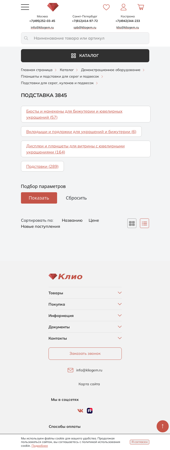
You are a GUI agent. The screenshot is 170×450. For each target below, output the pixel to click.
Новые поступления (40, 226)
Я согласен (140, 442)
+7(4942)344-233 (127, 21)
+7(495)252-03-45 (42, 21)
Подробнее (40, 445)
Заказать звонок (85, 353)
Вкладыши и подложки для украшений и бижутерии (81, 131)
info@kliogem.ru (89, 370)
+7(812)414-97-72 (85, 21)
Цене (94, 220)
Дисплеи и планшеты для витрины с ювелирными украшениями (75, 148)
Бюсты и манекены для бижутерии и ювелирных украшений (74, 114)
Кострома (128, 16)
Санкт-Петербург (84, 16)
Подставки (42, 166)
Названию (73, 220)
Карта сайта (89, 384)
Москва (42, 16)
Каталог (85, 55)
